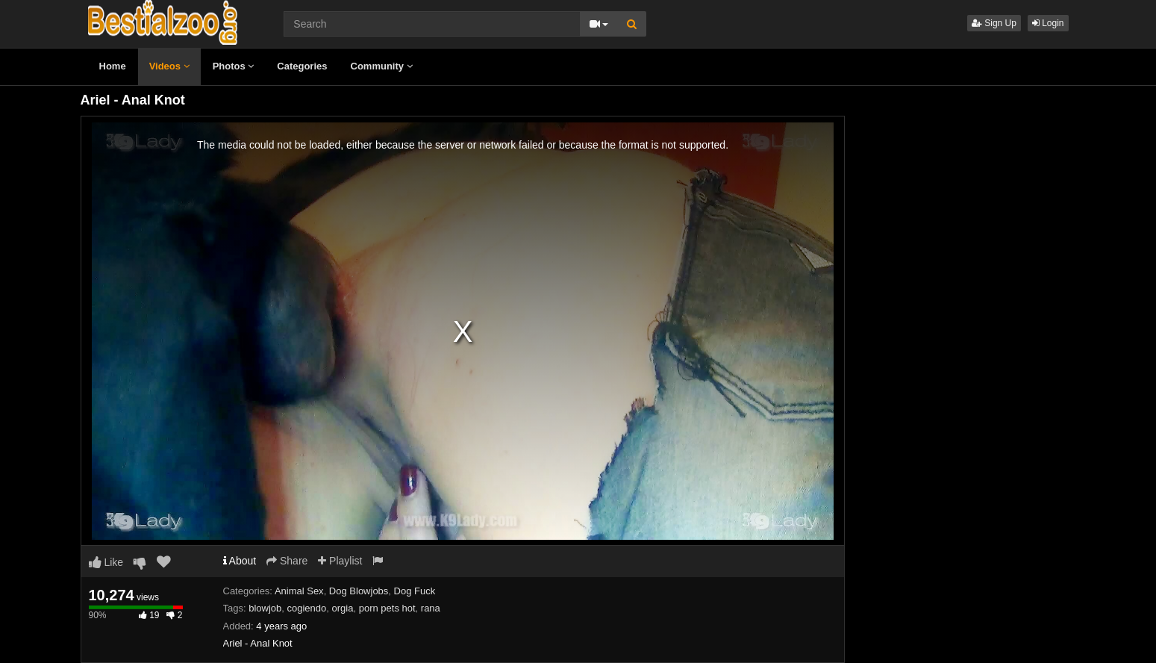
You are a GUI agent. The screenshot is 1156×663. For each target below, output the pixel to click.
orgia (343, 608)
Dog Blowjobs (359, 591)
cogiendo (307, 608)
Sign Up (994, 23)
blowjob (265, 608)
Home (112, 66)
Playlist (340, 561)
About (240, 561)
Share (286, 561)
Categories (302, 66)
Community (382, 66)
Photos (233, 66)
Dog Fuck (415, 591)
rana (430, 608)
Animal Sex (299, 591)
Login (1048, 23)
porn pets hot (387, 608)
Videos (169, 66)
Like (106, 562)
